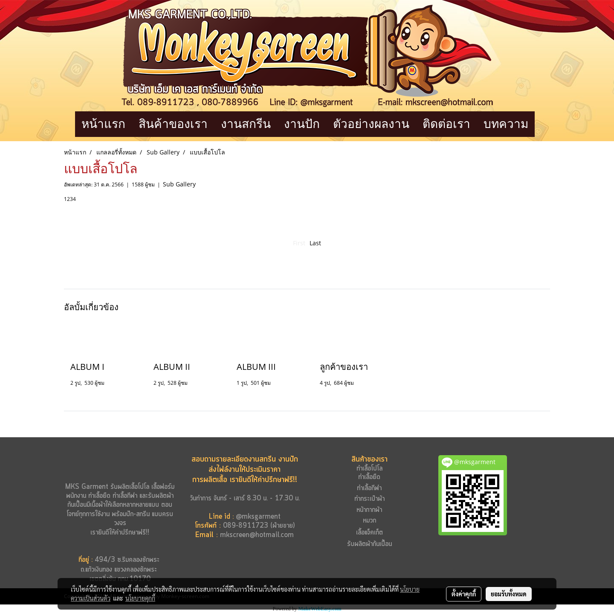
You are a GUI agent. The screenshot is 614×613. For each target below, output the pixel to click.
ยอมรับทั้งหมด (509, 594)
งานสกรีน (246, 124)
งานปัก (302, 124)
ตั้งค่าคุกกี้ (464, 594)
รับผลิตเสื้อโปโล (128, 487)
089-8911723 (245, 526)
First (299, 243)
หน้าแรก (103, 124)
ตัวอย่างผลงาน (371, 124)
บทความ (506, 124)
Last (315, 243)
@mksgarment (258, 517)
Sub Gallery (179, 184)
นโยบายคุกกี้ (140, 598)
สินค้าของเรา (173, 124)
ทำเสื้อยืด (99, 496)
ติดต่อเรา (446, 124)
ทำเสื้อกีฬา (125, 496)
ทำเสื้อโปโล (369, 469)
